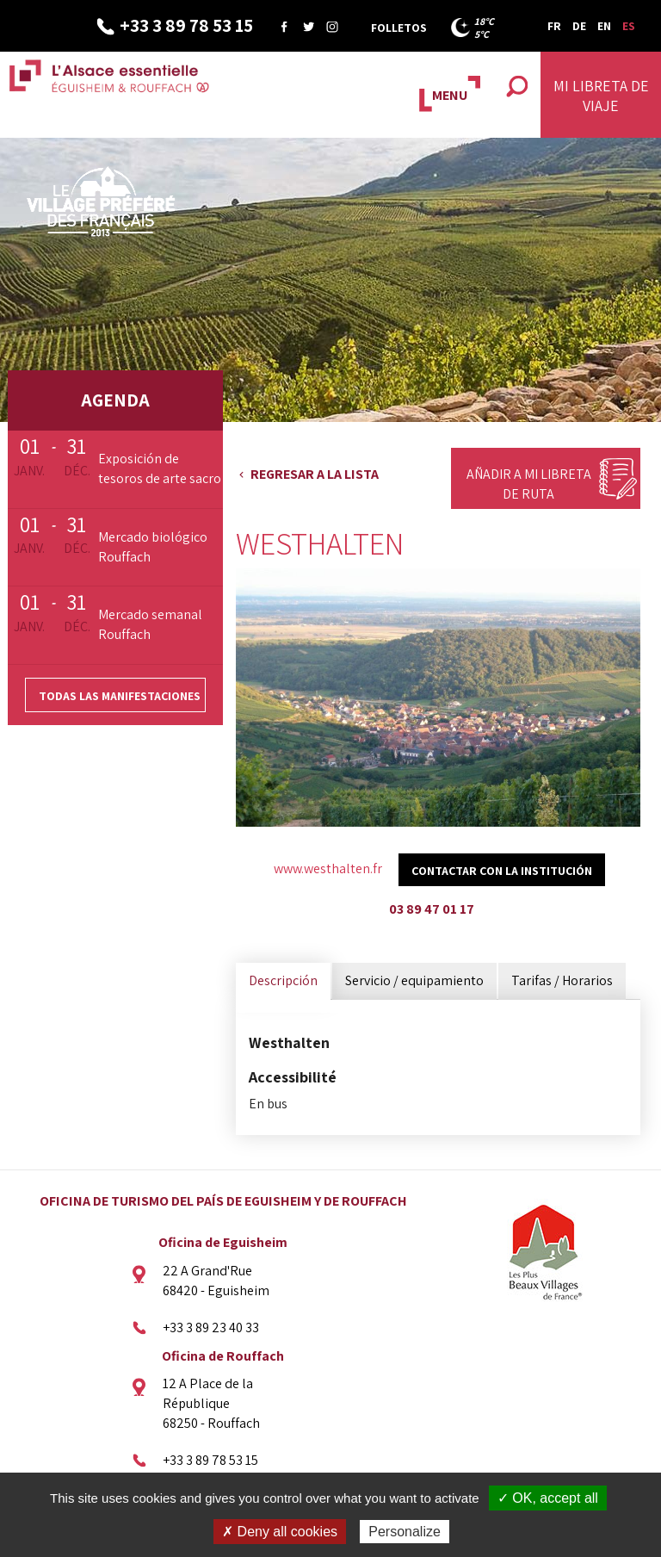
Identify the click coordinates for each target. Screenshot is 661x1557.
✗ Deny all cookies (279, 1531)
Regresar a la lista (314, 474)
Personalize (404, 1531)
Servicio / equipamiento (414, 980)
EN (604, 26)
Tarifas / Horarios (562, 980)
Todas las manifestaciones (120, 696)
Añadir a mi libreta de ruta (528, 484)
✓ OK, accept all (547, 1498)
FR (554, 26)
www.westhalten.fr (328, 868)
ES (628, 26)
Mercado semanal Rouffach (150, 624)
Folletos (399, 27)
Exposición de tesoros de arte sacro (159, 468)
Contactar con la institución (501, 870)
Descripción (283, 980)
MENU (449, 95)
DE (579, 26)
